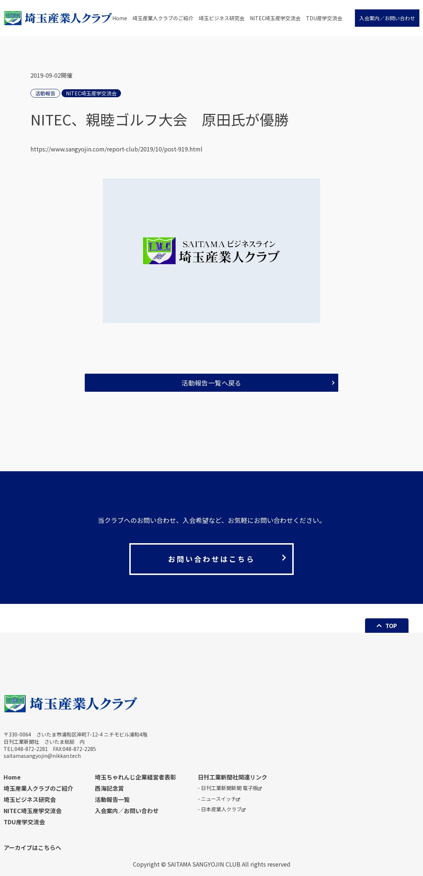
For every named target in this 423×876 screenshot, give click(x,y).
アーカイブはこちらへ (32, 847)
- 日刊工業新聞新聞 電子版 (230, 788)
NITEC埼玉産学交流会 (275, 18)
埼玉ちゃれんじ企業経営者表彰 (135, 777)
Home (119, 18)
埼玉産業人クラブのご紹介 (163, 18)
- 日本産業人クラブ (222, 809)
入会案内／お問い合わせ (387, 18)
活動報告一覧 (112, 799)
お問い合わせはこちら (211, 559)
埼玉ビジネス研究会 (221, 18)
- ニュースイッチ (219, 799)
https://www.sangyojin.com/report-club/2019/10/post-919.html (116, 149)
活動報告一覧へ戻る (211, 382)
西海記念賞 (109, 788)
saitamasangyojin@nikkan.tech (42, 755)
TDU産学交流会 (324, 18)
